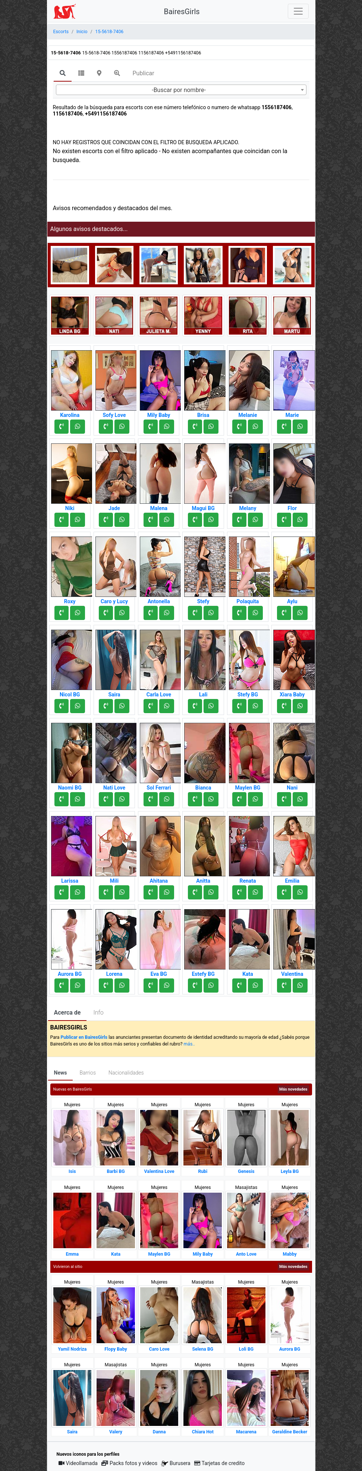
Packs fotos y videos (129, 1463)
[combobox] (181, 90)
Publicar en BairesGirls (83, 1037)
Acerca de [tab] (67, 1012)
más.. (189, 1044)
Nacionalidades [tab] (126, 1073)
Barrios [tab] (87, 1073)
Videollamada (78, 1463)
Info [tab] (98, 1012)
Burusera (175, 1463)
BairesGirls (182, 11)
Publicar (143, 73)
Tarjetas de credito (219, 1463)
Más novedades (293, 1089)
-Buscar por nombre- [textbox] (179, 90)
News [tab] (60, 1073)
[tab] (63, 74)
